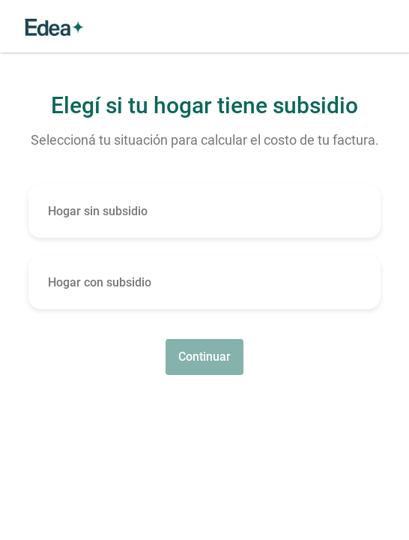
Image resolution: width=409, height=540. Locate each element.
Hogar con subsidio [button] (99, 282)
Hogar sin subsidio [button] (98, 211)
